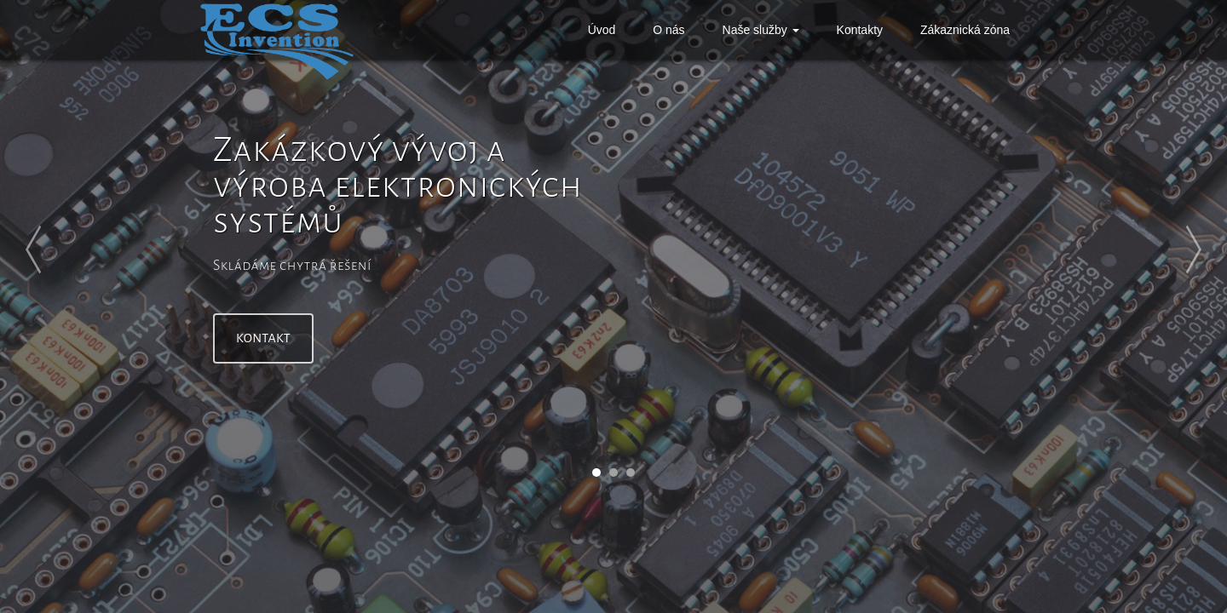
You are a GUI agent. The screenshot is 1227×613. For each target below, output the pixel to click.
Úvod (602, 30)
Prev (59, 249)
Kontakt (265, 338)
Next (1167, 249)
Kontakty (860, 30)
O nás (668, 30)
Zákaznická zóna (965, 30)
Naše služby (761, 30)
